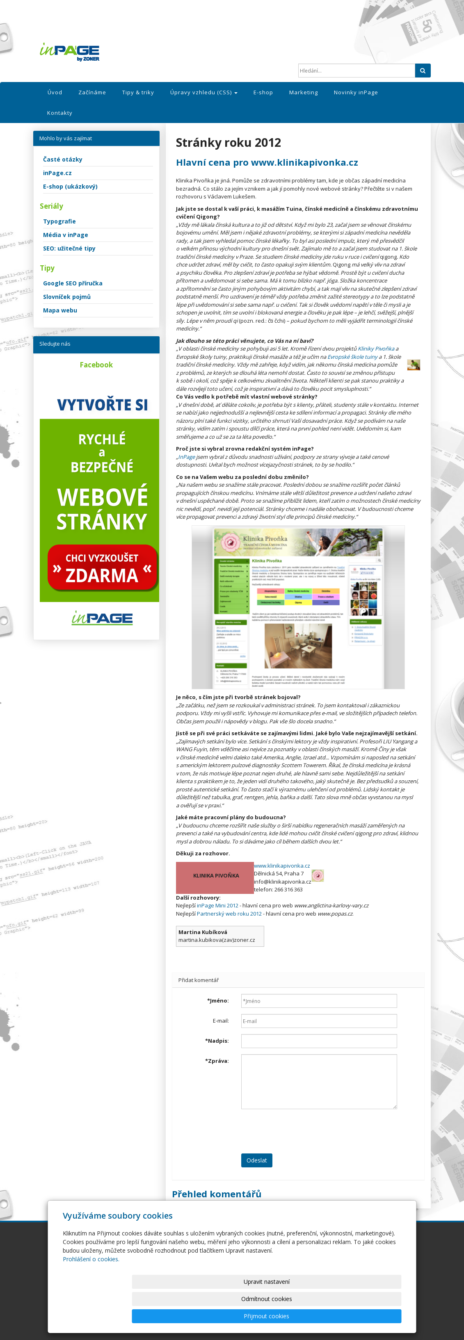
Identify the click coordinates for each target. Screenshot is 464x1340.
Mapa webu (60, 310)
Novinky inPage (356, 92)
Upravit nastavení (235, 1316)
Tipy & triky (138, 92)
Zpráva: (217, 1060)
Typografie (59, 221)
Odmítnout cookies (302, 1316)
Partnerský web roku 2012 (229, 913)
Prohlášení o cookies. (91, 1293)
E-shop (263, 92)
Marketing (303, 92)
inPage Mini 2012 (217, 905)
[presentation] (303, 1131)
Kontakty (60, 112)
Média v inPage (65, 235)
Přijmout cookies (370, 1316)
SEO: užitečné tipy (69, 248)
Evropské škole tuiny (352, 356)
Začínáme (92, 92)
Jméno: (218, 1000)
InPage (186, 456)
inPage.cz (57, 173)
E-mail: (221, 1020)
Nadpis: (217, 1040)
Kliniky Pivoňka (376, 348)
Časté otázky (62, 159)
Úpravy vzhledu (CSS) (204, 92)
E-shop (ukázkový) (70, 186)
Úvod (55, 92)
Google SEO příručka (73, 283)
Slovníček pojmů (67, 297)
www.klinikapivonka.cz (282, 865)
